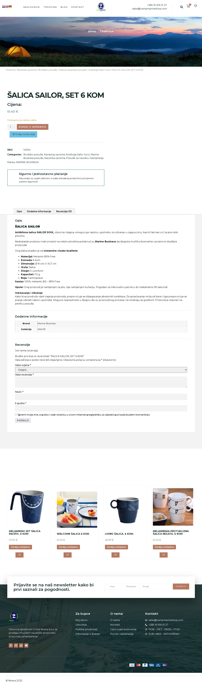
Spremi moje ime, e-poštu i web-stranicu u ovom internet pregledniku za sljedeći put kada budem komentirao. (84, 414)
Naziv (19, 392)
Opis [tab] (19, 211)
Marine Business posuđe (72, 70)
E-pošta (20, 403)
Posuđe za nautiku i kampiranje (85, 159)
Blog (64, 7)
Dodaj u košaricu (35, 127)
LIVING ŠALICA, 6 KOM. (119, 534)
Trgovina (50, 7)
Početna (10, 70)
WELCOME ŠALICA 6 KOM (73, 534)
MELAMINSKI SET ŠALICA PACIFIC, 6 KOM (24, 533)
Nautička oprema (26, 70)
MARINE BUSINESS (27, 163)
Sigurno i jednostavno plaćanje (43, 175)
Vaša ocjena (23, 365)
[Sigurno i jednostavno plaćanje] (13, 176)
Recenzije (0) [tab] (64, 211)
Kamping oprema (54, 155)
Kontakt (77, 7)
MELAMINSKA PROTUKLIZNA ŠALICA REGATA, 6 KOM (171, 533)
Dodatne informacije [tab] (39, 211)
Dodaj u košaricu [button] (22, 547)
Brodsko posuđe (47, 70)
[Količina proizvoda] (11, 127)
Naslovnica (31, 7)
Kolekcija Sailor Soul (99, 70)
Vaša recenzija (24, 374)
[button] (181, 6)
